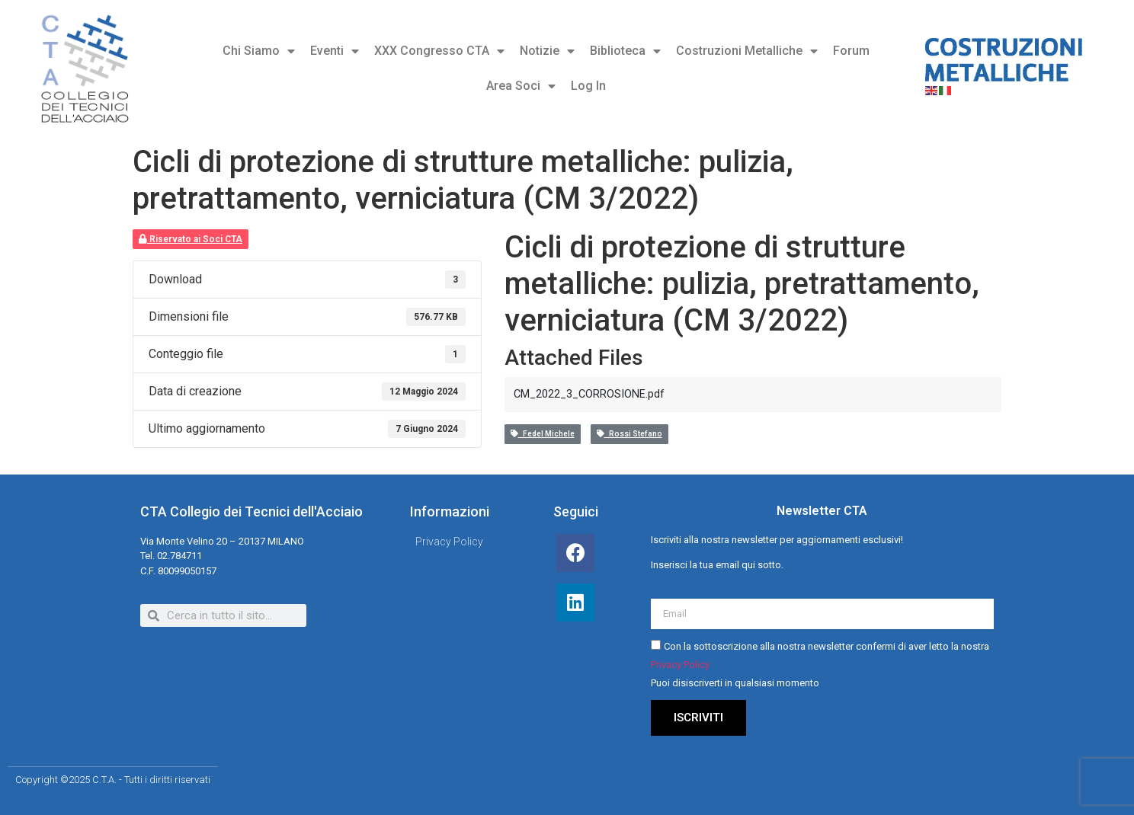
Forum (851, 50)
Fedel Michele (543, 434)
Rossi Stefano (629, 434)
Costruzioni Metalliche (747, 51)
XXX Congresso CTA (439, 51)
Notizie (547, 51)
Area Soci (521, 86)
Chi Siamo (259, 51)
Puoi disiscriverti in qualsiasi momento (735, 683)
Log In (588, 85)
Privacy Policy (680, 665)
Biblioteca (625, 51)
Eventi (334, 51)
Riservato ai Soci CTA (190, 239)
